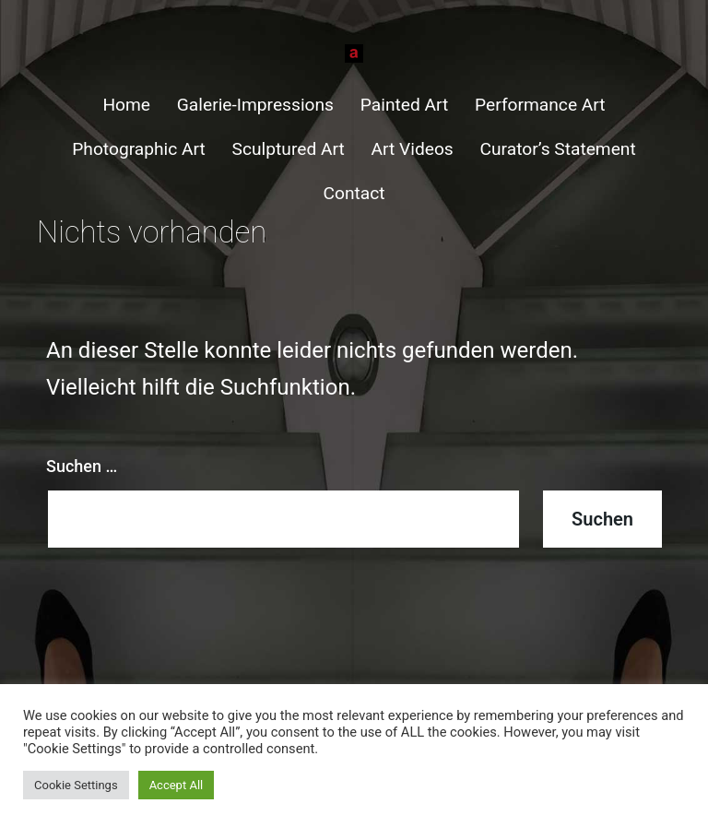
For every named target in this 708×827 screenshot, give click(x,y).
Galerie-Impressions (255, 104)
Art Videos (413, 148)
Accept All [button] (176, 785)
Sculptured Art (288, 148)
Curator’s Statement (558, 148)
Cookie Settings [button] (76, 785)
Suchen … (81, 466)
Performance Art (540, 104)
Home (126, 104)
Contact (353, 193)
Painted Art (404, 104)
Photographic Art (139, 148)
